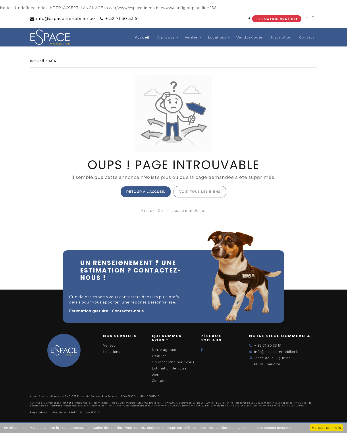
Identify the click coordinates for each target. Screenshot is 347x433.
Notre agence (164, 350)
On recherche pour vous (173, 362)
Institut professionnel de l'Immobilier (85, 403)
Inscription (281, 37)
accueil (37, 61)
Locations (217, 37)
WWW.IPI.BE (213, 403)
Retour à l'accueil (145, 192)
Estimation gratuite (276, 19)
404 (52, 61)
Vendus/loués (249, 37)
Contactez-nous (128, 311)
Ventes (191, 37)
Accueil (142, 37)
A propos (166, 37)
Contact (306, 37)
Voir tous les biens (199, 192)
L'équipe (159, 356)
